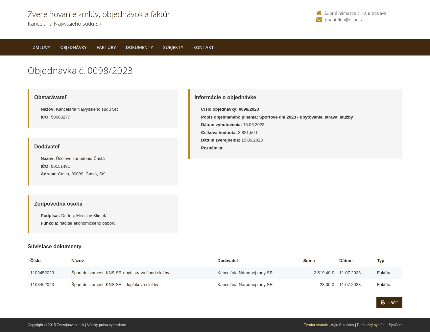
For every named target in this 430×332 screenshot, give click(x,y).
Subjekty (173, 47)
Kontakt (203, 47)
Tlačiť (389, 302)
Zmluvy (41, 47)
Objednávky (73, 47)
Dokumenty (139, 47)
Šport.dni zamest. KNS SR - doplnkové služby (114, 284)
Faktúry (106, 47)
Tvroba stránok (316, 325)
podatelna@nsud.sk (344, 20)
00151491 (60, 166)
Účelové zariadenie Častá (80, 158)
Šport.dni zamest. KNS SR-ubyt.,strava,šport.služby (120, 272)
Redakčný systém (371, 325)
